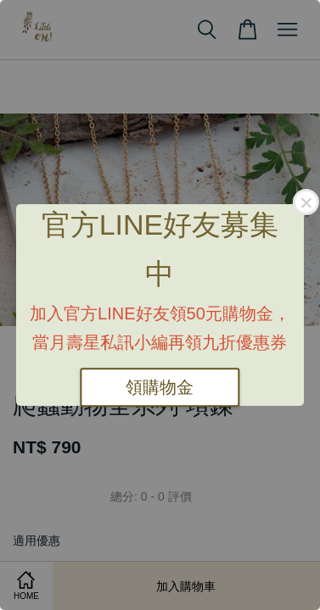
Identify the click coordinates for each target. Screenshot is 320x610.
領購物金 (160, 387)
